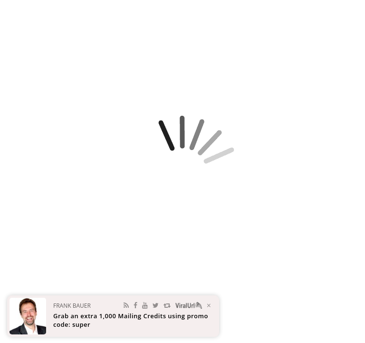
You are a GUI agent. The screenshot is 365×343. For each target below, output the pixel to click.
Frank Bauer (72, 306)
